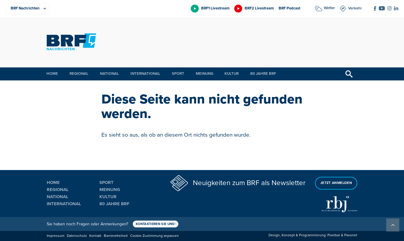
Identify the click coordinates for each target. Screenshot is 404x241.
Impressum (55, 236)
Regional (79, 73)
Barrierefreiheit (116, 236)
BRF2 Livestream (259, 8)
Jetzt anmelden (336, 183)
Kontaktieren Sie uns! (155, 224)
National (109, 73)
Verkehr (355, 8)
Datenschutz (77, 236)
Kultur (231, 73)
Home (52, 73)
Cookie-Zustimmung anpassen (154, 236)
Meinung (204, 73)
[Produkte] (27, 8)
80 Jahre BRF (263, 73)
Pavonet (350, 235)
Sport (178, 73)
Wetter (329, 8)
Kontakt (95, 236)
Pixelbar (333, 235)
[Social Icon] (375, 8)
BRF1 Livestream (215, 8)
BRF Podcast (289, 8)
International (145, 73)
